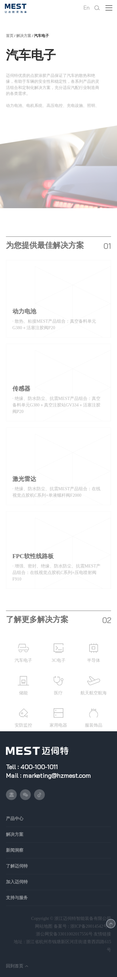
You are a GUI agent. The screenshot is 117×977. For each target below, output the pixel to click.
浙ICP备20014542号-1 (90, 926)
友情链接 (102, 934)
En (86, 7)
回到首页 (14, 966)
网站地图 (43, 926)
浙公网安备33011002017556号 (64, 934)
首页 (9, 38)
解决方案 (23, 38)
